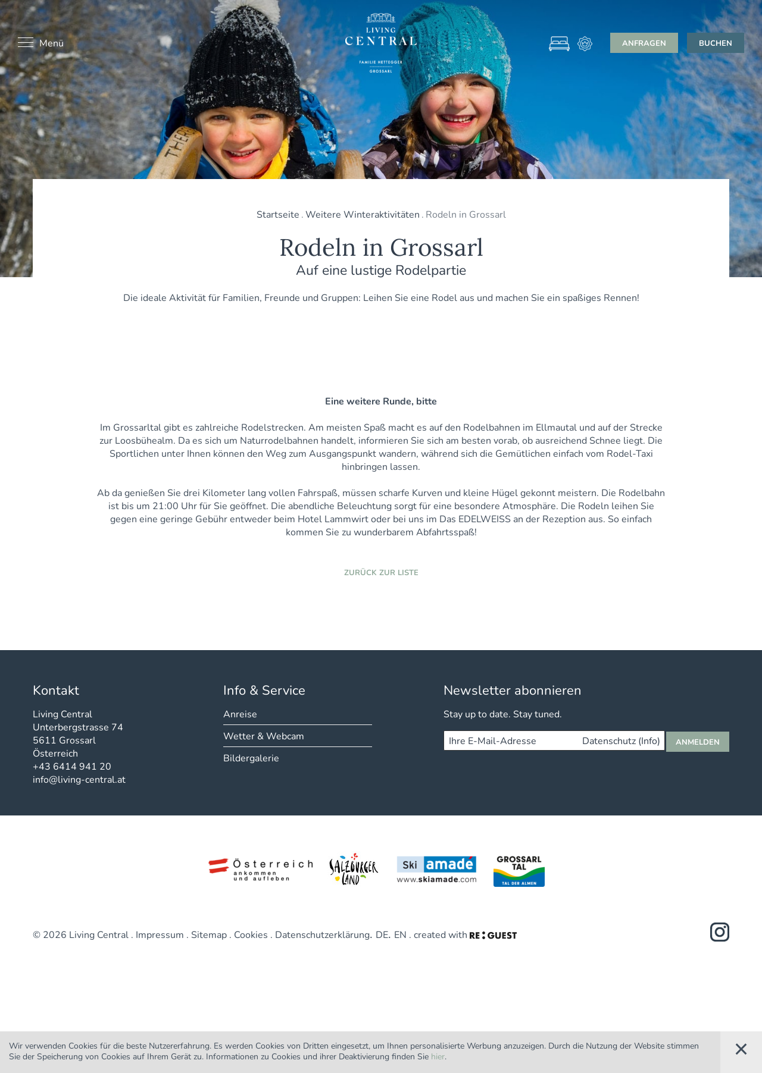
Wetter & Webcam (263, 847)
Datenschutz (621, 852)
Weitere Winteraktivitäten (362, 214)
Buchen (715, 42)
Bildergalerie (251, 869)
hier (438, 1056)
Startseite (278, 214)
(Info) (649, 852)
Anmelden (698, 853)
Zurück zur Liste (381, 684)
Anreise (240, 825)
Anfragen (644, 42)
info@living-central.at (79, 890)
